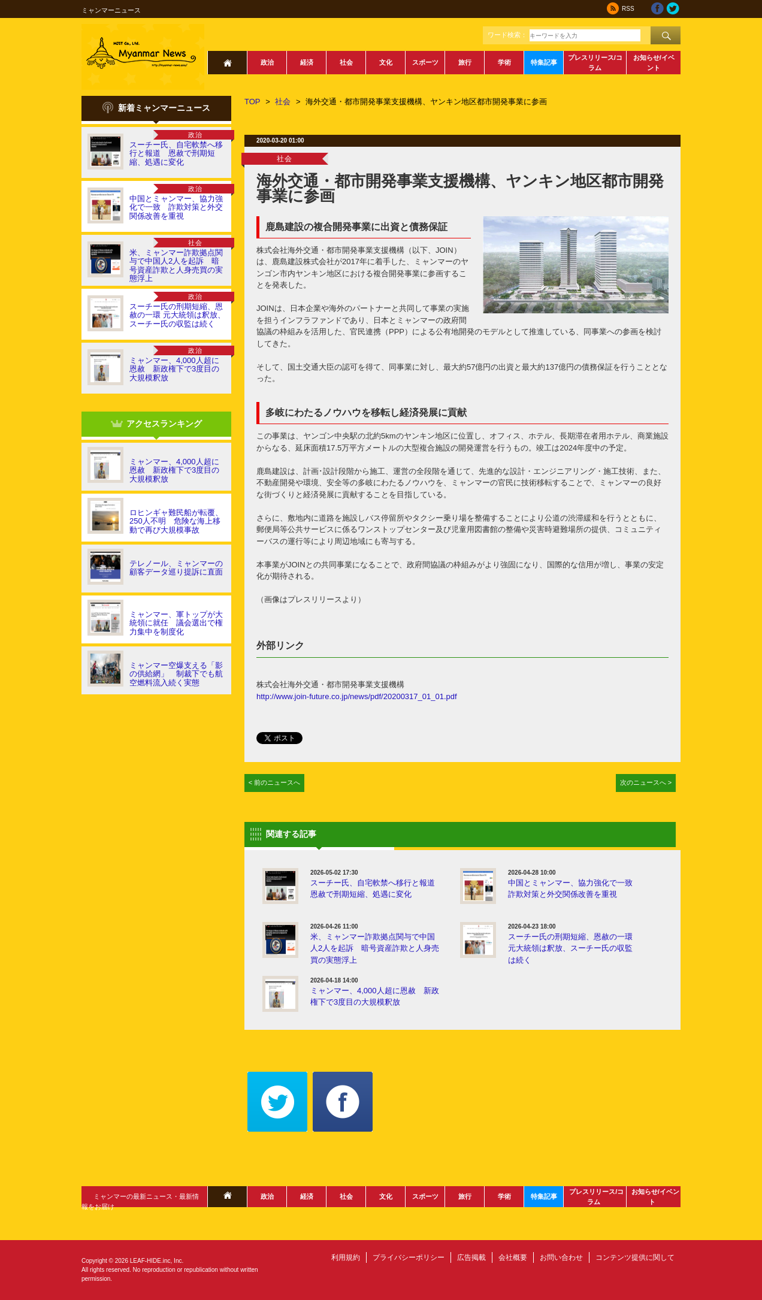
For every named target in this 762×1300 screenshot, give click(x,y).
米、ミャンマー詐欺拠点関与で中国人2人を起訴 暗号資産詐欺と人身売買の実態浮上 (176, 265)
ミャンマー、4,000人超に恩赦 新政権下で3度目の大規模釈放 (174, 369)
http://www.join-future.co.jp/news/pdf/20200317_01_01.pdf (356, 696)
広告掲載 (471, 1257)
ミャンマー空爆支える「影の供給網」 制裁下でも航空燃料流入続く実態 (176, 674)
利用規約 (345, 1257)
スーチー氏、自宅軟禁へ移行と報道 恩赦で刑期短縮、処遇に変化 (176, 153)
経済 (306, 62)
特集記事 (544, 62)
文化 (385, 62)
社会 (346, 62)
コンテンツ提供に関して (635, 1257)
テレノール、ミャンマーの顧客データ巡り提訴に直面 (176, 567)
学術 (504, 62)
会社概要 (512, 1257)
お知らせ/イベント (654, 62)
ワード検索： (507, 34)
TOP (252, 101)
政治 (267, 62)
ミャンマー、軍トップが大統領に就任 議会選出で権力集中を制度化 (176, 623)
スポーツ (425, 62)
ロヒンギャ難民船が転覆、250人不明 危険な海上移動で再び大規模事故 (176, 521)
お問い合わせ (561, 1257)
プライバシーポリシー (408, 1257)
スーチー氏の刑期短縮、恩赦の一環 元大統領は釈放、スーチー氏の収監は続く (177, 315)
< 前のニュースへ (275, 782)
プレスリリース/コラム (595, 62)
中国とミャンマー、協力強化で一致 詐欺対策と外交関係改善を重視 (176, 207)
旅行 (464, 62)
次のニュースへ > (646, 782)
